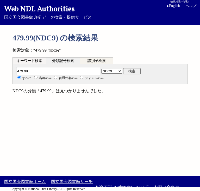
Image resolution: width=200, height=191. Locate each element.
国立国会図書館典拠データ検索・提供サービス (100, 11)
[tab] (29, 60)
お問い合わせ (166, 187)
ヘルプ (190, 6)
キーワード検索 (29, 61)
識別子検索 (97, 61)
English (173, 6)
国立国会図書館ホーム (25, 181)
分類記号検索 (63, 61)
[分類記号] (58, 71)
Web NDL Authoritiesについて (122, 187)
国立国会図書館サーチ (72, 181)
